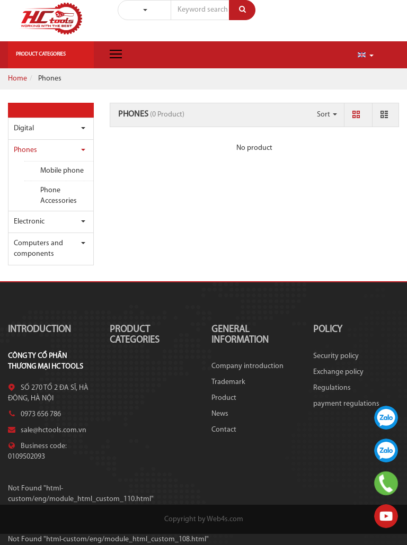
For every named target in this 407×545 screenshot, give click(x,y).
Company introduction (247, 366)
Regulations (332, 388)
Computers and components (38, 248)
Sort (327, 115)
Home (17, 79)
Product (223, 398)
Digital (24, 128)
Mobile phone (62, 171)
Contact (223, 430)
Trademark (228, 382)
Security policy (336, 356)
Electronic (29, 222)
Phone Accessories (58, 195)
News (219, 414)
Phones (25, 150)
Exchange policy (338, 372)
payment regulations (346, 404)
